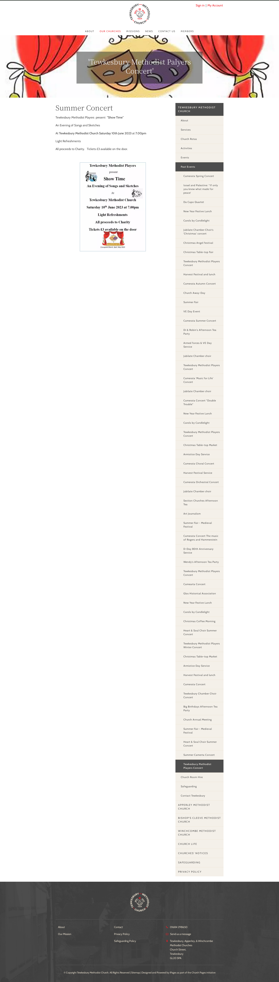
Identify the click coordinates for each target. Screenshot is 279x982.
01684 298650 (178, 927)
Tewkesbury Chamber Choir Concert (199, 695)
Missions (133, 31)
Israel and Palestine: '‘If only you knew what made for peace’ (200, 189)
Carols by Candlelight (196, 220)
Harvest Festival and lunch (199, 274)
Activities (186, 148)
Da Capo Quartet (193, 202)
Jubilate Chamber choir (197, 356)
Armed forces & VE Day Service (197, 344)
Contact (118, 927)
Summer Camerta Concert (199, 754)
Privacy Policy (190, 871)
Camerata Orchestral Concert (201, 482)
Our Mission (64, 934)
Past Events (188, 166)
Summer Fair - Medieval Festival (197, 524)
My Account (215, 5)
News (149, 31)
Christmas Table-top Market (200, 445)
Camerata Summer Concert (199, 320)
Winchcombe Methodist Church (197, 832)
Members (187, 31)
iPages (173, 972)
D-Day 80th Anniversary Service (198, 550)
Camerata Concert (194, 684)
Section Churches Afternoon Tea (200, 502)
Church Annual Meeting (197, 719)
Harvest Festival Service (197, 472)
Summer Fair (190, 302)
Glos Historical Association (199, 593)
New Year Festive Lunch (197, 211)
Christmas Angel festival (198, 242)
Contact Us (166, 31)
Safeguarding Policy (125, 941)
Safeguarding (189, 786)
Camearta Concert (194, 584)
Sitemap (135, 972)
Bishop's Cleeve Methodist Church (199, 819)
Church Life (187, 844)
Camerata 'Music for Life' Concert (198, 380)
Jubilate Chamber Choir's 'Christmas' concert (198, 231)
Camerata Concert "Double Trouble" (199, 402)
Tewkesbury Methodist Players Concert (201, 263)
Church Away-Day (194, 292)
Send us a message (180, 934)
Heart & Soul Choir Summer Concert (200, 632)
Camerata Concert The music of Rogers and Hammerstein (200, 537)
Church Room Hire (192, 777)
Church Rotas (189, 139)
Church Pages (199, 972)
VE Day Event (191, 311)
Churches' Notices (193, 853)
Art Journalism (192, 513)
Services (186, 129)
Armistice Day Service (196, 454)
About (89, 31)
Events (185, 157)
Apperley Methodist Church (194, 806)
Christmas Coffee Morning (199, 621)
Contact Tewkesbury (193, 795)
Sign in (200, 5)
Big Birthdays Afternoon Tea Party (200, 708)
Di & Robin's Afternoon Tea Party (199, 331)
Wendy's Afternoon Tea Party (201, 562)
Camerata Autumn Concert (199, 283)
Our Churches (110, 31)
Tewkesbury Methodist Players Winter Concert (201, 645)
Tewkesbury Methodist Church (197, 109)
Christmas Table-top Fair (198, 252)
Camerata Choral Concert (198, 463)
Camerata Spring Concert (198, 176)
